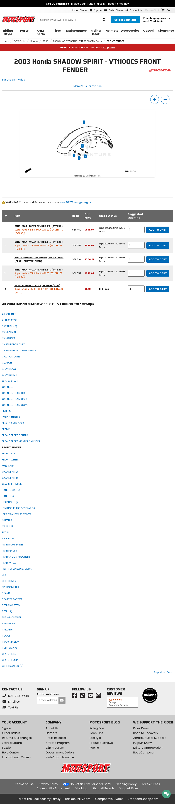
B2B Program (55, 748)
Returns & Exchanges (17, 738)
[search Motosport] (73, 20)
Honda (34, 41)
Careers (51, 733)
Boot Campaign (144, 752)
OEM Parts (19, 41)
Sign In (6, 728)
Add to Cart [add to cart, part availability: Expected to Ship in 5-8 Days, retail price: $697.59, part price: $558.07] (158, 230)
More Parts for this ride (88, 86)
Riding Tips (96, 728)
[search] (104, 20)
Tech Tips (96, 733)
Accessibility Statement (53, 788)
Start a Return (12, 743)
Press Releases (56, 738)
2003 (45, 41)
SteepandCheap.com (143, 799)
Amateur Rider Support (149, 738)
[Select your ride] (125, 19)
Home (5, 41)
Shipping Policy (126, 784)
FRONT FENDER (115, 41)
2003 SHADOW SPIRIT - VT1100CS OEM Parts (77, 41)
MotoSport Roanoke (60, 757)
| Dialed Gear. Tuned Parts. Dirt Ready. (87, 4)
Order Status (11, 733)
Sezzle (6, 748)
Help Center (10, 752)
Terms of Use (24, 784)
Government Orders (60, 752)
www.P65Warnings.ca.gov (75, 202)
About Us (52, 728)
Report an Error (163, 672)
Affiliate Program (58, 743)
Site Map (81, 788)
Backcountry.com (77, 799)
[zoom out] (165, 99)
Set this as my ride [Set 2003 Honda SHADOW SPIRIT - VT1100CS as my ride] (13, 79)
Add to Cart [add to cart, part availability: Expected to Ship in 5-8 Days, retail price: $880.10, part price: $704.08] (158, 259)
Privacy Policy (48, 784)
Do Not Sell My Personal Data (90, 784)
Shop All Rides (128, 788)
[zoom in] (154, 99)
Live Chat (152, 10)
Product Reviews (101, 743)
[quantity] (136, 229)
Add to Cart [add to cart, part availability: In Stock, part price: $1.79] (158, 289)
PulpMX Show (142, 743)
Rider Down (141, 728)
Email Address (48, 694)
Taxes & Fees (151, 784)
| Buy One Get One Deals (87, 47)
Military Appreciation (147, 748)
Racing (94, 748)
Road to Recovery (145, 733)
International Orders (16, 757)
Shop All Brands (103, 788)
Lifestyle (95, 738)
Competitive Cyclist (109, 799)
